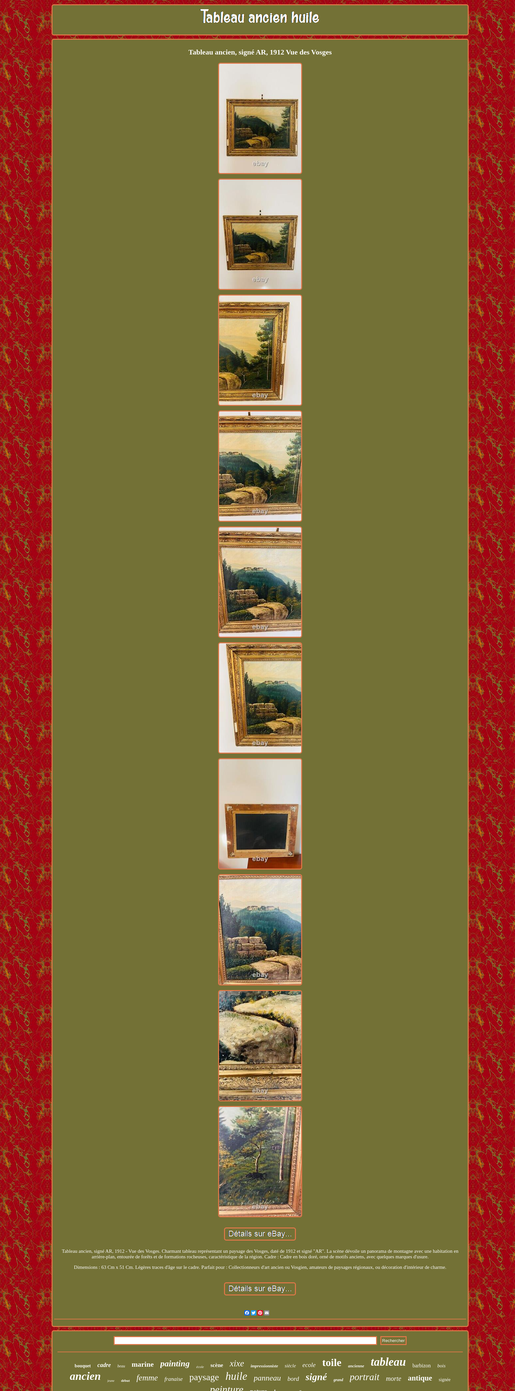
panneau (267, 1378)
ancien (85, 1376)
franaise (174, 1379)
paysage (204, 1377)
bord (293, 1378)
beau (121, 1366)
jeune (111, 1380)
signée (445, 1379)
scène (217, 1365)
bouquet (83, 1365)
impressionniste (264, 1365)
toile (332, 1362)
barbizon (422, 1365)
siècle (290, 1365)
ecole (309, 1364)
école (200, 1367)
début (125, 1380)
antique (420, 1378)
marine (143, 1364)
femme (147, 1377)
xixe (237, 1363)
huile (236, 1376)
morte (393, 1378)
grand (338, 1380)
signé (316, 1376)
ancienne (356, 1365)
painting (175, 1363)
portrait (364, 1377)
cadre (104, 1365)
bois (441, 1365)
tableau (388, 1362)
